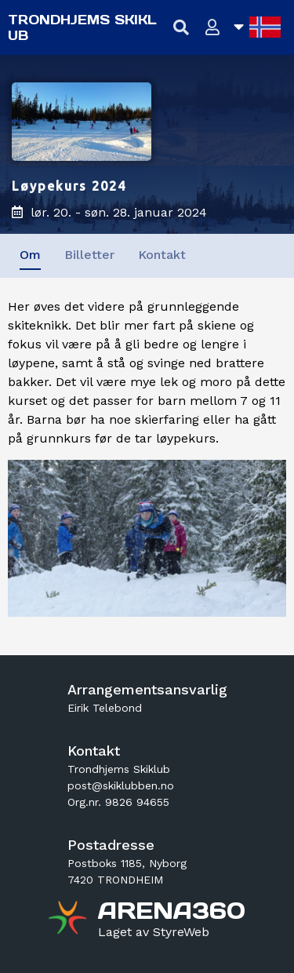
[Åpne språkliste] (257, 27)
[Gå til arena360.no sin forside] (69, 919)
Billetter (89, 254)
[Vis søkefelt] (181, 28)
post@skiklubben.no (120, 785)
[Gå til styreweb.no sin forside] (153, 932)
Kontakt (162, 254)
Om (30, 254)
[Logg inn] (213, 28)
